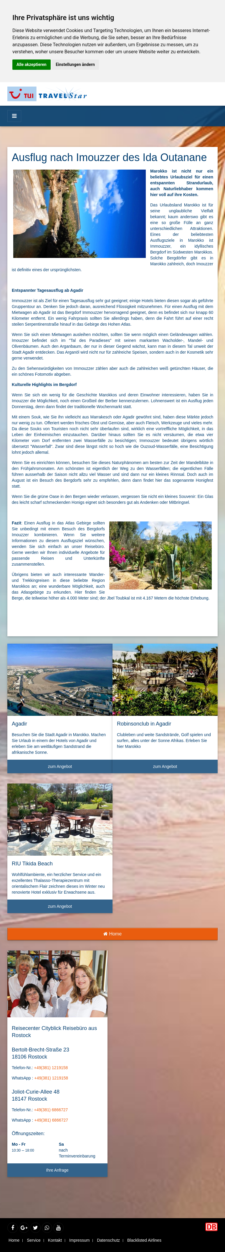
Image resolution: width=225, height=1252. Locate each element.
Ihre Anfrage (57, 1170)
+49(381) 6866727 (51, 1109)
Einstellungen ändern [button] (75, 64)
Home (112, 933)
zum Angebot (78, 768)
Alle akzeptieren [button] (31, 64)
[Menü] (14, 116)
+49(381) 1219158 (51, 1067)
